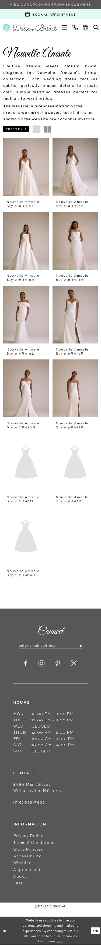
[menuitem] (65, 27)
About (19, 876)
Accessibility (27, 855)
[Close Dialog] (4, 930)
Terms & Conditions (33, 842)
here (59, 941)
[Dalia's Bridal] (29, 27)
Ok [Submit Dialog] (95, 931)
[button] (65, 27)
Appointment (26, 869)
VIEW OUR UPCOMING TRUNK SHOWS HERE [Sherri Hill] (50, 4)
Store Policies (28, 849)
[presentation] (26, 167)
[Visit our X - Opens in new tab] (74, 663)
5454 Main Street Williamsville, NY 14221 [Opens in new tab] (37, 787)
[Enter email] (50, 645)
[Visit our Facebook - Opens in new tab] (26, 663)
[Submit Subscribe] (80, 645)
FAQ (18, 882)
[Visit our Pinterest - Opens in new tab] (57, 663)
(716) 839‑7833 (29, 802)
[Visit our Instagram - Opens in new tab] (42, 663)
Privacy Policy (28, 835)
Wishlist (21, 862)
